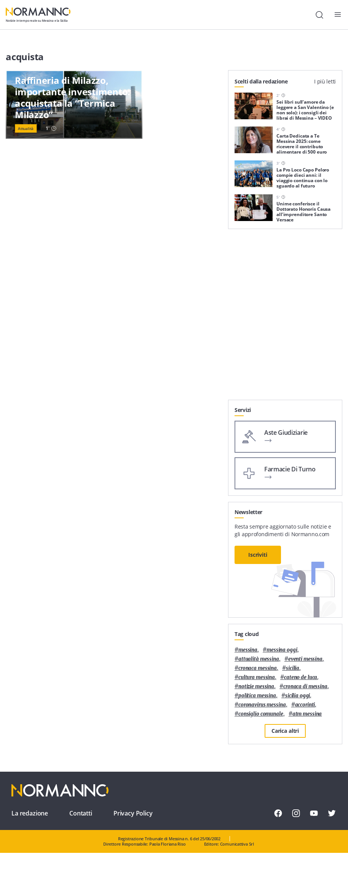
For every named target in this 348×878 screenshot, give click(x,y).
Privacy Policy (133, 813)
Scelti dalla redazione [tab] (261, 81)
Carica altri (285, 730)
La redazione (29, 813)
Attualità (26, 128)
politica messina (257, 695)
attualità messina (258, 659)
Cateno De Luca (300, 677)
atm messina (307, 714)
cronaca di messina (305, 686)
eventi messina (305, 659)
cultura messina (256, 677)
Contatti (80, 813)
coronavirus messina (262, 705)
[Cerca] (319, 14)
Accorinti (305, 705)
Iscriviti (257, 554)
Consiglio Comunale (260, 714)
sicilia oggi (297, 695)
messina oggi (282, 650)
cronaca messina (257, 668)
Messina (247, 650)
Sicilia (292, 668)
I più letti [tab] (325, 81)
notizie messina (256, 686)
